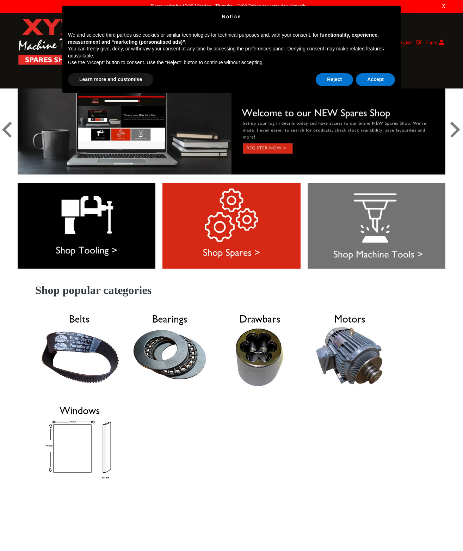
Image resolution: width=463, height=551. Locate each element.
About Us (27, 479)
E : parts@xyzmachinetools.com (267, 482)
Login (431, 42)
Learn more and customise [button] (110, 79)
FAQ (22, 439)
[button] (7, 142)
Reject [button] (334, 79)
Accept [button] (375, 79)
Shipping (27, 469)
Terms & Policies (35, 488)
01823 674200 (252, 494)
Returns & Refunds (37, 449)
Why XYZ (28, 459)
